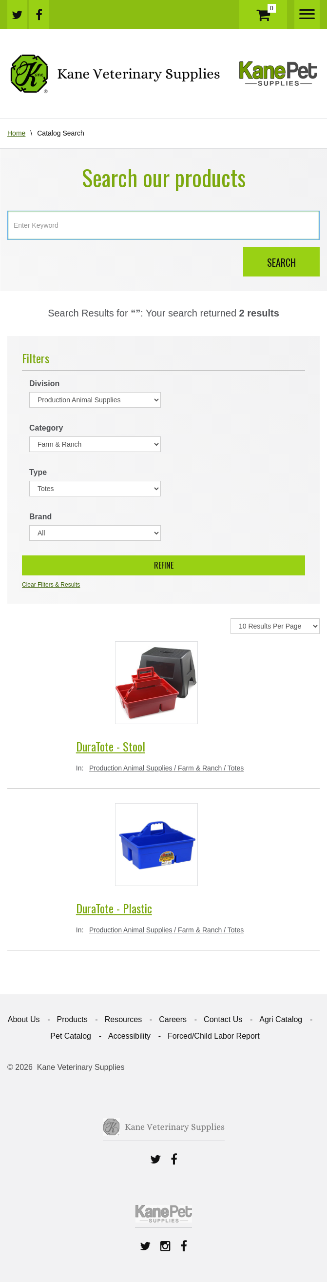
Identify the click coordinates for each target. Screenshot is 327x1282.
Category (46, 428)
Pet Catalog (70, 1036)
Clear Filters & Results (51, 584)
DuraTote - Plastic (114, 908)
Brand (40, 517)
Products (72, 1019)
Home (16, 133)
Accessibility (129, 1036)
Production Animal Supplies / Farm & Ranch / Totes (166, 768)
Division (44, 383)
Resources (123, 1019)
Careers (173, 1019)
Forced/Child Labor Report (214, 1036)
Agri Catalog (280, 1019)
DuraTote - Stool (110, 746)
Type (38, 472)
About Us (24, 1019)
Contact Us (223, 1019)
